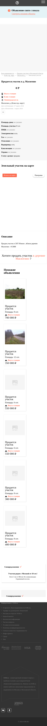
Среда (5, 636)
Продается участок (10, 307)
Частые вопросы (8, 622)
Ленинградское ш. (11, 100)
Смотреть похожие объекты (23, 14)
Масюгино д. (6, 103)
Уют (4, 639)
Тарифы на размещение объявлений (15, 611)
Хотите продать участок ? (23, 257)
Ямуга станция (10, 94)
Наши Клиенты (8, 616)
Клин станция (9, 97)
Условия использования (11, 625)
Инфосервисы (8, 633)
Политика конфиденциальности (14, 628)
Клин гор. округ (18, 103)
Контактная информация (11, 619)
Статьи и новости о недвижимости (15, 631)
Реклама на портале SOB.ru (12, 613)
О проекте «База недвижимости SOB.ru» (17, 608)
